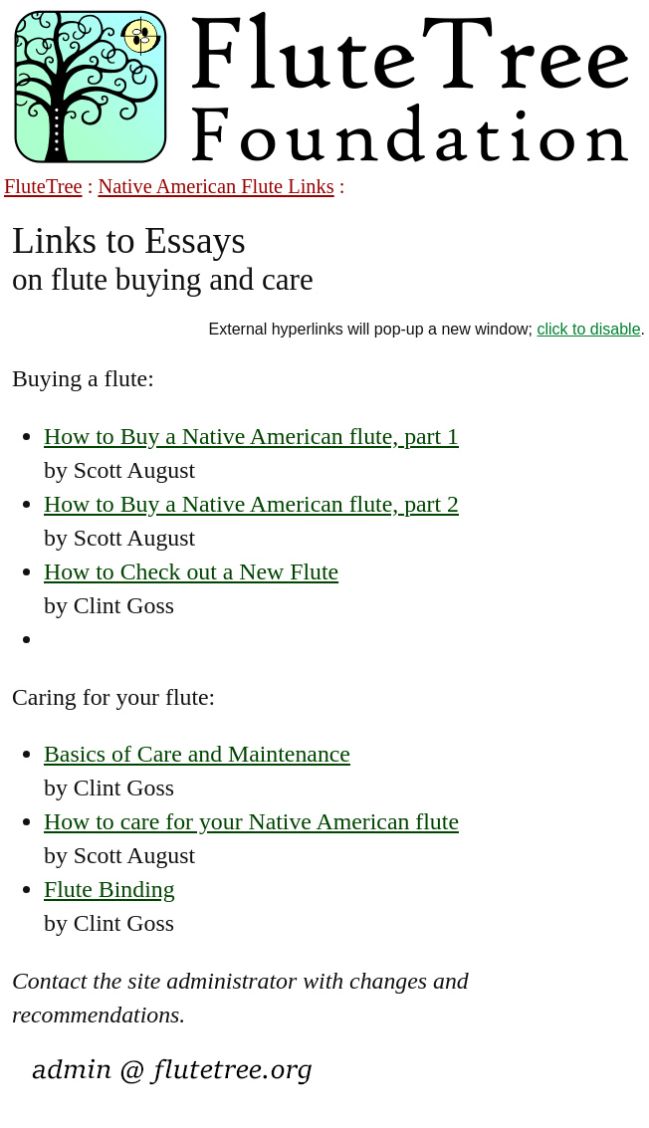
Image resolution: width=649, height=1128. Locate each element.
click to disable (589, 329)
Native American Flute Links (215, 186)
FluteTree (43, 186)
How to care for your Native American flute (251, 821)
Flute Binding (109, 889)
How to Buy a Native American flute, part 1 (251, 436)
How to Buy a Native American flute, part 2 (251, 504)
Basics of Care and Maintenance (197, 754)
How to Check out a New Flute (191, 571)
